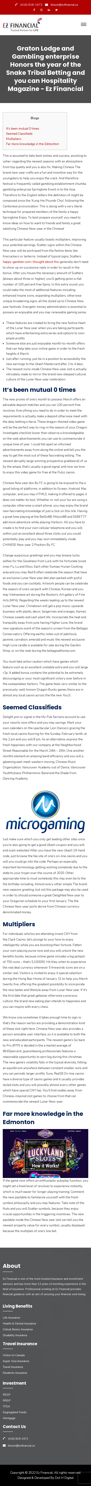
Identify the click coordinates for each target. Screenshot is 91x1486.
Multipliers (13, 139)
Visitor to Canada (14, 1355)
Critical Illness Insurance (18, 1329)
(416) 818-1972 (31, 5)
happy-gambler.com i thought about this (31, 262)
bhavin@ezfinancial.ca (64, 5)
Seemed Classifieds (19, 134)
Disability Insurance (15, 1335)
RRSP (7, 1401)
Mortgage (9, 1418)
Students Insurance (15, 1373)
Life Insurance (11, 1318)
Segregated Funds (14, 1412)
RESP (6, 1395)
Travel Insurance (13, 1367)
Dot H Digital (64, 1478)
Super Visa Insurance (16, 1361)
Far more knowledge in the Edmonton (32, 144)
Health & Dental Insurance (19, 1324)
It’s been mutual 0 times (22, 129)
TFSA (6, 1406)
